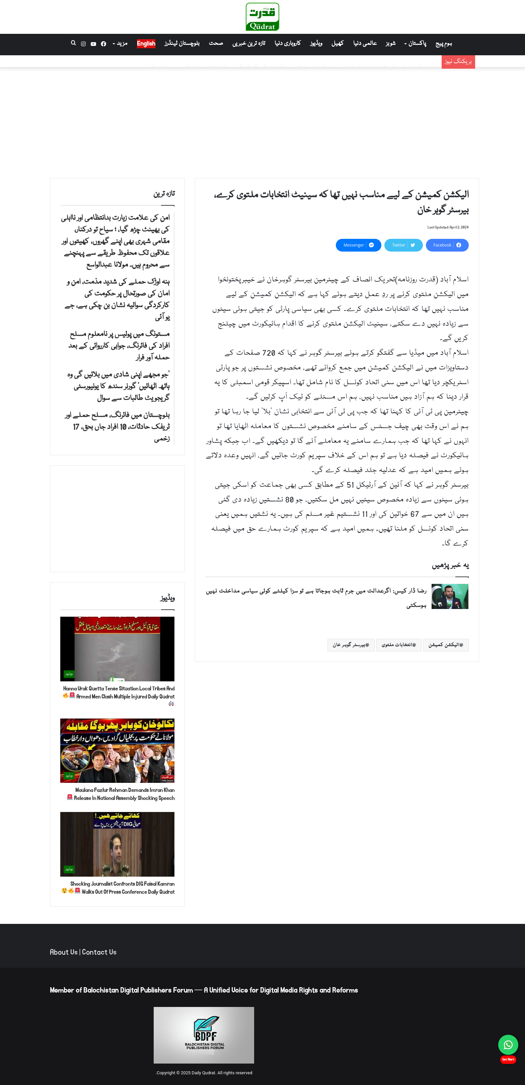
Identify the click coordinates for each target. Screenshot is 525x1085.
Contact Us (99, 952)
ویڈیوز (316, 43)
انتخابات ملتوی (397, 645)
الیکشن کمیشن (444, 645)
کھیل (337, 43)
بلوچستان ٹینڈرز (182, 43)
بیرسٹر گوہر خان (349, 645)
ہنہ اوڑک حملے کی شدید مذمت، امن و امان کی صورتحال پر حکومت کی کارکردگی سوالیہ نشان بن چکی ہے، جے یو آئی (291, 61)
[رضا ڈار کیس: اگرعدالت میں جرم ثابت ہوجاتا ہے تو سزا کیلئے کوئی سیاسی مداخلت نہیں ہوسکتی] (450, 596)
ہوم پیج (444, 43)
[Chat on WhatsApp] (508, 1045)
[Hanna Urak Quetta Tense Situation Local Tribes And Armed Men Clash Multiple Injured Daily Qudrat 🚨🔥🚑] (117, 649)
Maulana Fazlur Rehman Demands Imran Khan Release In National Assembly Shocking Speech (120, 794)
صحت (216, 43)
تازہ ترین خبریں (248, 43)
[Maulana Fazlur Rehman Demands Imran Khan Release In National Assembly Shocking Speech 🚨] (117, 751)
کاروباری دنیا (288, 43)
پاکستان (417, 43)
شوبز (390, 43)
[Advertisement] (262, 121)
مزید (122, 43)
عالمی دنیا (365, 43)
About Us (64, 952)
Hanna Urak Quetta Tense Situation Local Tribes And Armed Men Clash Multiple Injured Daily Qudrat (119, 695)
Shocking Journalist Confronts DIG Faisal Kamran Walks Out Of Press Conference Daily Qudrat (118, 888)
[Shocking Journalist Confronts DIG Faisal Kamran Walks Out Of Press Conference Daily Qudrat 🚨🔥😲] (117, 844)
